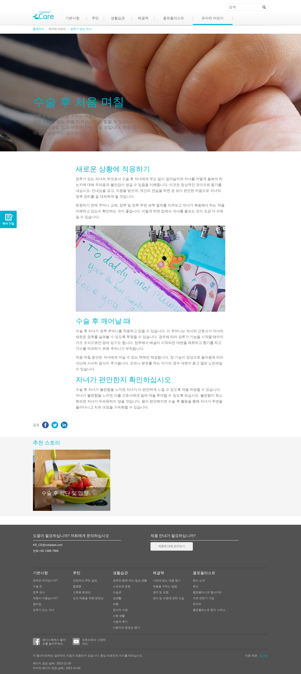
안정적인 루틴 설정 (85, 580)
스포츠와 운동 (122, 586)
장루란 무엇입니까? (45, 580)
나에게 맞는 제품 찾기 (167, 580)
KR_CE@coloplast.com (48, 545)
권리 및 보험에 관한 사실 (168, 598)
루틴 (95, 18)
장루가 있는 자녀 (80, 29)
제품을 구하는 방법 (165, 586)
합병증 (77, 586)
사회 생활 (119, 615)
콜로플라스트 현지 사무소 (209, 610)
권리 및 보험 (161, 592)
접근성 (264, 655)
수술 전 (37, 586)
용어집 (37, 604)
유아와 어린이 (213, 18)
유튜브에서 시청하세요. (89, 641)
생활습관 (118, 18)
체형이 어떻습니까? (45, 598)
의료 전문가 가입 (203, 598)
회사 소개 (199, 580)
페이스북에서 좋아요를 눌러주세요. (49, 641)
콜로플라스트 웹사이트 (207, 592)
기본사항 (72, 18)
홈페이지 (38, 29)
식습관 (117, 592)
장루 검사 (39, 592)
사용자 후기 (120, 621)
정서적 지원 (120, 610)
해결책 (143, 18)
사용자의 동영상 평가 (126, 627)
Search (264, 7)
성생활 (117, 598)
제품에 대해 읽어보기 (171, 546)
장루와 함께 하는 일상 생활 (130, 580)
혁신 (195, 586)
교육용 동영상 (82, 592)
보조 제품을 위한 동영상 (88, 598)
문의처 (197, 604)
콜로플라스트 (173, 18)
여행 (116, 604)
